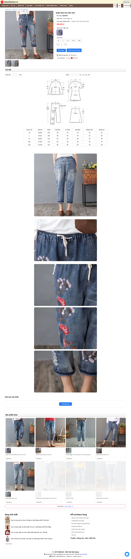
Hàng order (66, 21)
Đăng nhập (126, 2)
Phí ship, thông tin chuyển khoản (81, 523)
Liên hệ (74, 535)
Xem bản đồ (83, 554)
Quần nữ (21, 5)
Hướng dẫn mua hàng (78, 520)
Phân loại (63, 5)
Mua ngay (61, 50)
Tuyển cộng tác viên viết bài (82, 538)
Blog (71, 5)
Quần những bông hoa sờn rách (44, 454)
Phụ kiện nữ (40, 5)
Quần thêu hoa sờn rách (102, 498)
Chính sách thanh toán (78, 532)
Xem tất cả (9, 544)
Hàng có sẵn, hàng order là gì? (80, 21)
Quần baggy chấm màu (11, 498)
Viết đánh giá (65, 404)
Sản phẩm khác (52, 5)
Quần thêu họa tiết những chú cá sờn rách (46, 498)
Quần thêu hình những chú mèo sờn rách (16, 454)
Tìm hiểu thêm (72, 55)
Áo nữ (13, 5)
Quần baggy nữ (23, 9)
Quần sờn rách (69, 498)
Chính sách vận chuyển (78, 529)
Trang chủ (5, 5)
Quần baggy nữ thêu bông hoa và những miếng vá (78, 454)
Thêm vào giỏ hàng (74, 50)
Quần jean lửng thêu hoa (103, 454)
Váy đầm (30, 5)
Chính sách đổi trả (77, 526)
